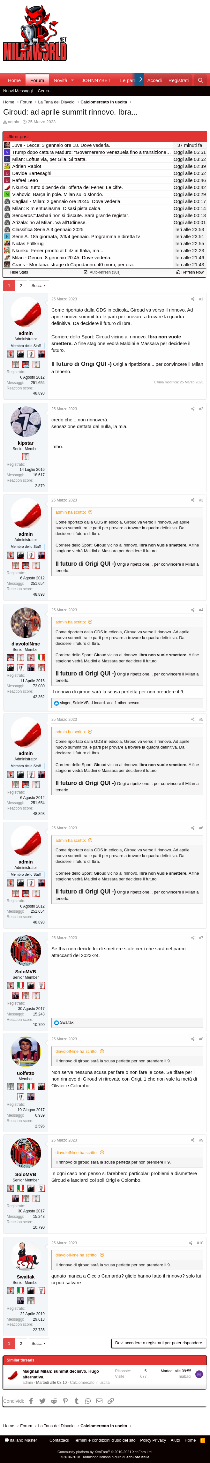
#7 (201, 938)
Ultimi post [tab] (17, 136)
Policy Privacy (153, 1440)
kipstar (26, 443)
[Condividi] (193, 299)
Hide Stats (17, 272)
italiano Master (21, 1440)
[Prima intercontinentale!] (36, 364)
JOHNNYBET (96, 80)
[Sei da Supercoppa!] (15, 364)
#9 (201, 1140)
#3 (201, 500)
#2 (201, 409)
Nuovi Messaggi (18, 90)
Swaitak (26, 1276)
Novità (60, 80)
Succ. (37, 285)
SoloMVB (25, 971)
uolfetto (25, 1073)
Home (14, 80)
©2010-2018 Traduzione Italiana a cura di (105, 1457)
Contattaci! (59, 1440)
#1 (201, 299)
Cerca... (45, 90)
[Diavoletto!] (10, 354)
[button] (72, 80)
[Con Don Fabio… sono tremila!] (41, 354)
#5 (201, 719)
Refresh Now (190, 272)
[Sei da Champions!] (30, 354)
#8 (201, 1039)
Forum (37, 80)
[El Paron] (20, 354)
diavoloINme (25, 643)
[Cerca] (200, 80)
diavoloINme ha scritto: (77, 1051)
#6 (201, 828)
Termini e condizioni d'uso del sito (105, 1440)
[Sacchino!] (25, 364)
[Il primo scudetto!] (41, 657)
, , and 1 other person (99, 703)
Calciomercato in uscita (89, 1382)
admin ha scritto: (71, 512)
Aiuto (175, 1440)
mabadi (185, 1376)
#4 (201, 610)
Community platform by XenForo (105, 1452)
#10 (200, 1243)
